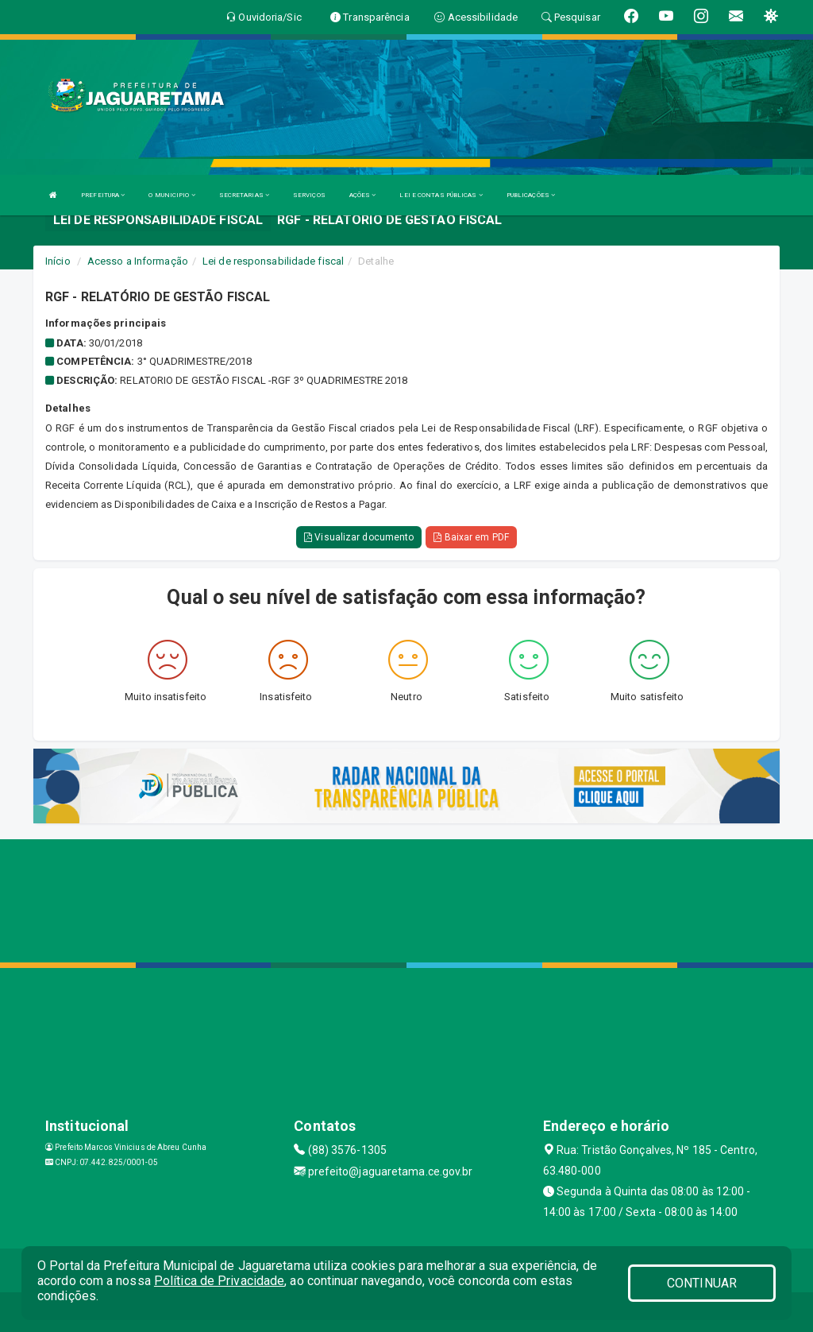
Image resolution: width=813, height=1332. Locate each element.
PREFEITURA (103, 195)
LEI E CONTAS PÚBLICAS (440, 195)
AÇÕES (362, 195)
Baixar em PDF (471, 537)
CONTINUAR (702, 1283)
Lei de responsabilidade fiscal (273, 261)
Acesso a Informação (137, 261)
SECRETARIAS (244, 195)
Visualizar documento (359, 537)
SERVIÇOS (309, 195)
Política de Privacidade (219, 1280)
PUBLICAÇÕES (531, 195)
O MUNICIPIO (171, 195)
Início (58, 261)
